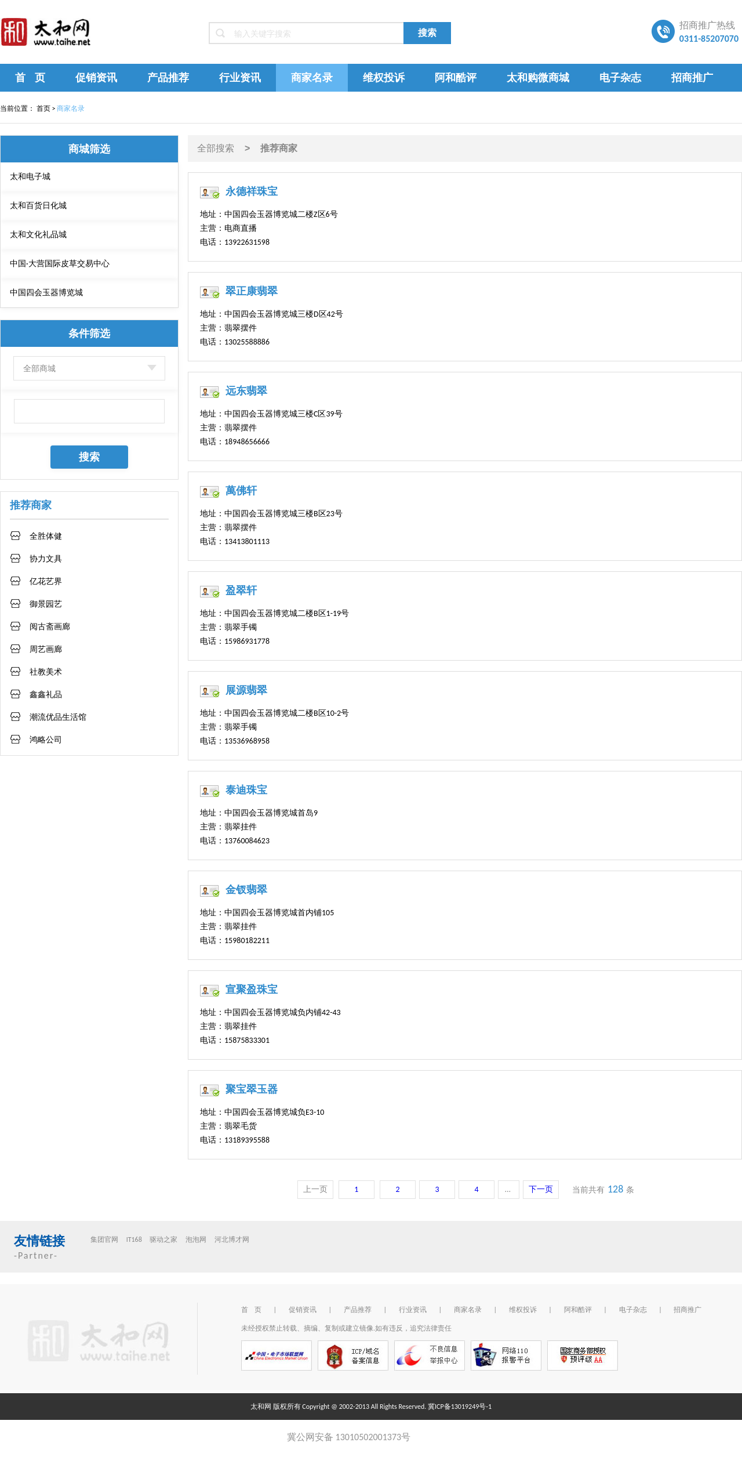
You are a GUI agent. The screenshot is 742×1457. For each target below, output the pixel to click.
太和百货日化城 (38, 206)
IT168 (134, 1239)
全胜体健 (46, 536)
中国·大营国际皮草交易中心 (60, 264)
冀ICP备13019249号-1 (460, 1406)
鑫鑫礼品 (46, 694)
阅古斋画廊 (50, 627)
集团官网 (104, 1239)
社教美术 (46, 672)
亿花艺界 (46, 581)
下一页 (541, 1189)
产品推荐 (168, 77)
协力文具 (46, 559)
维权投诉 (384, 77)
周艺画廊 (46, 649)
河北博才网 (231, 1239)
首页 (43, 108)
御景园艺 (46, 604)
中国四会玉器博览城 (46, 293)
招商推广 (692, 77)
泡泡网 (196, 1239)
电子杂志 (620, 77)
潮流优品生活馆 (58, 717)
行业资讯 (240, 77)
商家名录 (312, 77)
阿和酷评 (456, 77)
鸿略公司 (46, 740)
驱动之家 (163, 1239)
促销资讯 (96, 77)
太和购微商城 (538, 77)
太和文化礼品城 (38, 235)
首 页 (30, 77)
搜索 (427, 32)
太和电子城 (30, 177)
